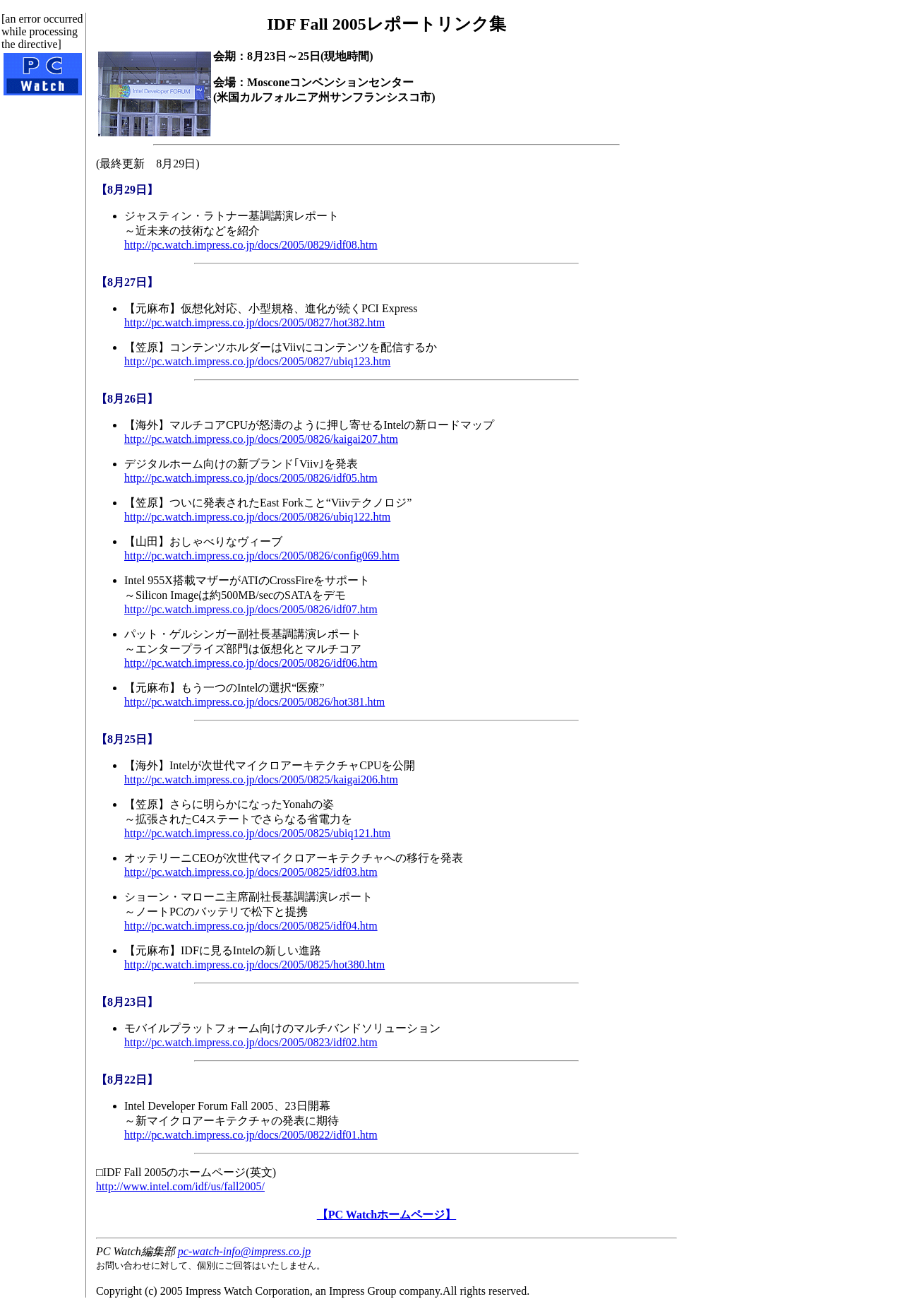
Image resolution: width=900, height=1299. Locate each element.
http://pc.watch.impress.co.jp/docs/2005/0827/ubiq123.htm (257, 361)
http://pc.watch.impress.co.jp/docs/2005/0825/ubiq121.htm (257, 833)
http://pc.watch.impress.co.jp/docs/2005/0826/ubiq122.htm (257, 517)
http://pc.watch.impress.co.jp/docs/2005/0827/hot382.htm (254, 322)
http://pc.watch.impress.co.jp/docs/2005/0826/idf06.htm (251, 663)
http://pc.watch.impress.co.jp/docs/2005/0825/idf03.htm (251, 872)
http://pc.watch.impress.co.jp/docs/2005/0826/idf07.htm (251, 609)
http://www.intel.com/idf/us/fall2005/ (180, 1186)
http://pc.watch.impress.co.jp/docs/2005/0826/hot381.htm (254, 702)
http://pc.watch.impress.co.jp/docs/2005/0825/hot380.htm (254, 965)
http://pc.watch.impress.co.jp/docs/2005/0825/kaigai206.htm (261, 779)
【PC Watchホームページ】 (386, 1215)
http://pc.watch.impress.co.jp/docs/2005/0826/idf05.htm (251, 478)
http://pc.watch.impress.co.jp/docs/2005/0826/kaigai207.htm (261, 439)
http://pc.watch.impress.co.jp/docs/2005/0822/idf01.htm (251, 1135)
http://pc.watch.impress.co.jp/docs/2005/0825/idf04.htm (251, 926)
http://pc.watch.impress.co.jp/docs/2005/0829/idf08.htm (251, 245)
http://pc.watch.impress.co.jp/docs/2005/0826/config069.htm (262, 556)
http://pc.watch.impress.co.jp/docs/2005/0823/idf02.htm (251, 1042)
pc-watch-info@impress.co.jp (244, 1251)
